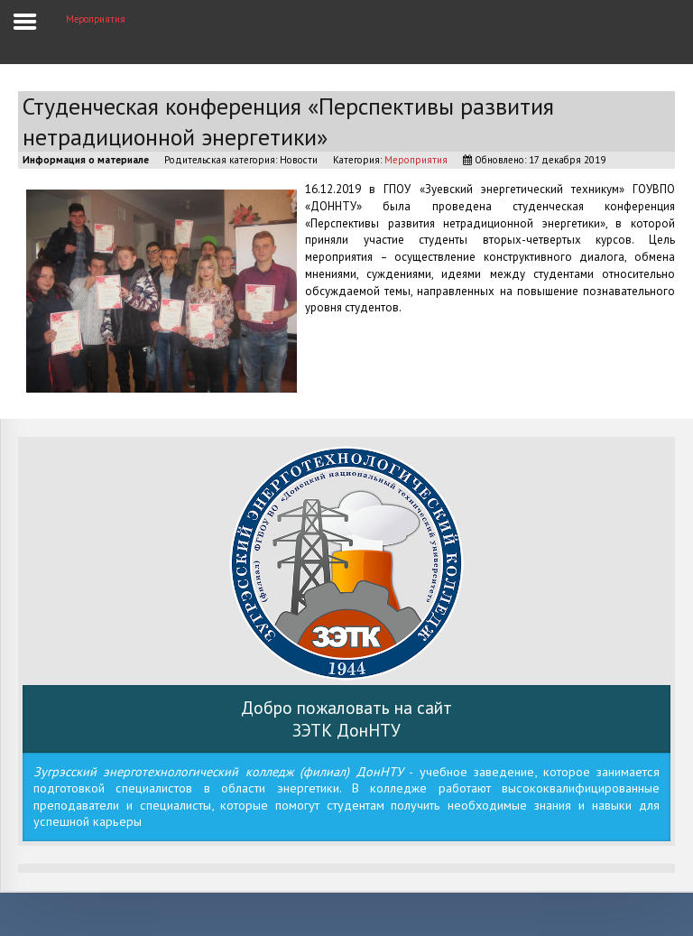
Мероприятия (416, 159)
